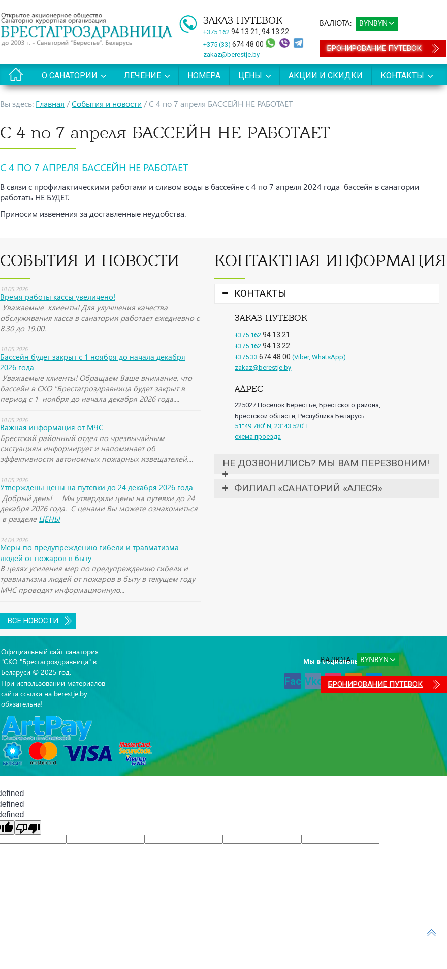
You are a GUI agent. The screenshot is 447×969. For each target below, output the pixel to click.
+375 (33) (234, 44)
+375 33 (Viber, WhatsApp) (290, 357)
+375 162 (231, 32)
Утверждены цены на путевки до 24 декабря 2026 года (96, 487)
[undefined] (28, 827)
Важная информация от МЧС (51, 427)
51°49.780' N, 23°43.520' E (272, 426)
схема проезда (258, 437)
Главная (50, 103)
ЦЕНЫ (49, 519)
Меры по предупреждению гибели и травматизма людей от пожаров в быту (89, 552)
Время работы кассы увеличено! (57, 296)
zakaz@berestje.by (231, 54)
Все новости (33, 620)
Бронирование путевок (374, 48)
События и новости (107, 103)
